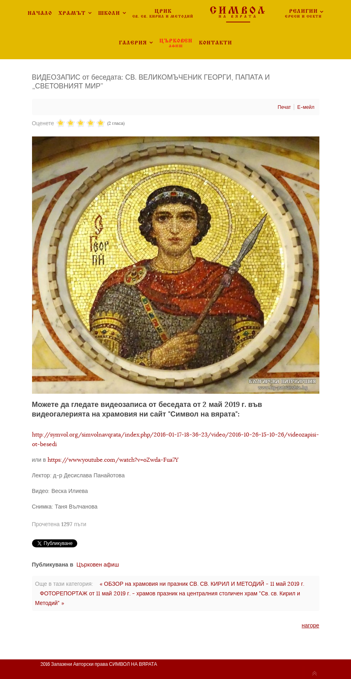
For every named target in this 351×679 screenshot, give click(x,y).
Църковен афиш (97, 564)
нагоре (310, 625)
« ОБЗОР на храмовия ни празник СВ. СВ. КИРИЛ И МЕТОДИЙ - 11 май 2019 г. (202, 583)
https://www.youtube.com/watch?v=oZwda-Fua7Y (113, 459)
